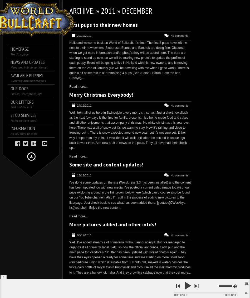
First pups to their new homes (103, 25)
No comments (179, 35)
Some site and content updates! (106, 164)
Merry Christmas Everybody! (101, 94)
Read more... (78, 86)
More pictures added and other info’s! (112, 224)
